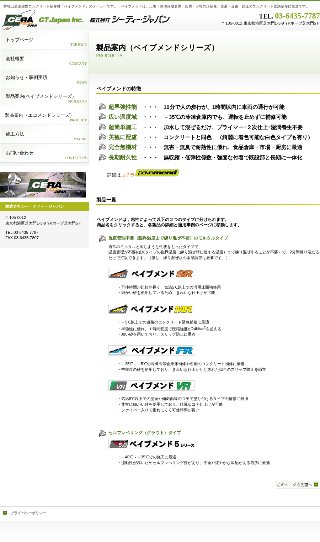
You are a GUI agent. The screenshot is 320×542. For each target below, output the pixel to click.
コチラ (150, 175)
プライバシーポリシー (28, 513)
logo (43, 185)
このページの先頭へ (297, 485)
